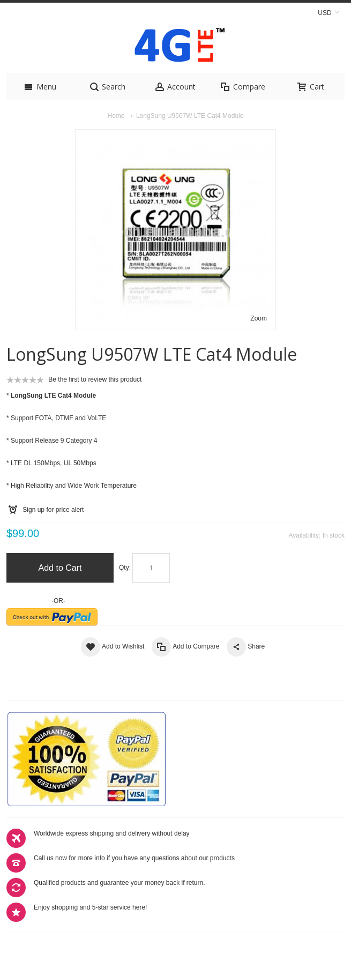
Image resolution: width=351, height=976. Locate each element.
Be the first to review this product (94, 379)
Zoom (258, 318)
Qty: (125, 567)
